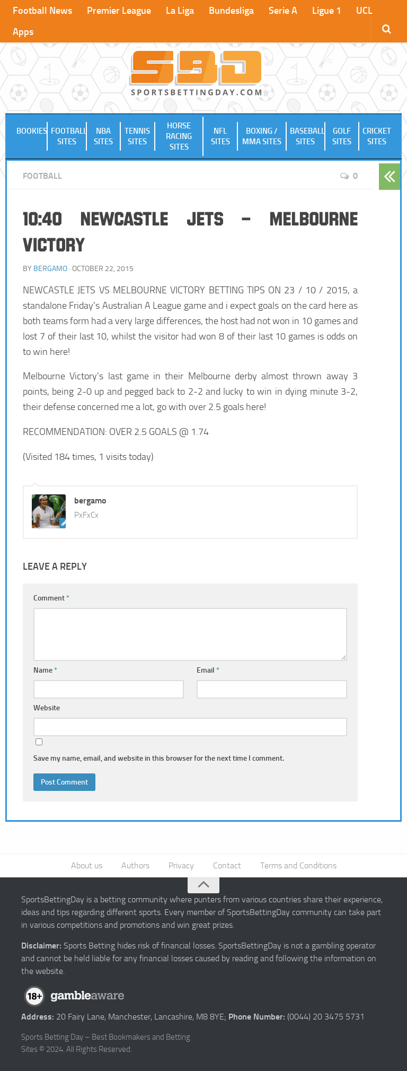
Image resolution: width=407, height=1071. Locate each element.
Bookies (31, 131)
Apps (23, 32)
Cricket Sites (376, 136)
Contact (227, 865)
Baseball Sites (307, 136)
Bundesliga (231, 10)
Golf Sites (341, 136)
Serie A (283, 10)
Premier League (119, 10)
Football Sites (69, 136)
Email (208, 670)
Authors (135, 865)
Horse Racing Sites (179, 136)
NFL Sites (220, 136)
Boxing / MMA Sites (261, 136)
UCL (364, 10)
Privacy (181, 865)
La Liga (180, 10)
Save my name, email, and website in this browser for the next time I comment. (158, 758)
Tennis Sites (137, 136)
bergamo (50, 268)
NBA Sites (103, 136)
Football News (42, 10)
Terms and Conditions (298, 865)
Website (46, 707)
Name (45, 670)
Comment (51, 598)
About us (86, 865)
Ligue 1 (326, 10)
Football (42, 176)
